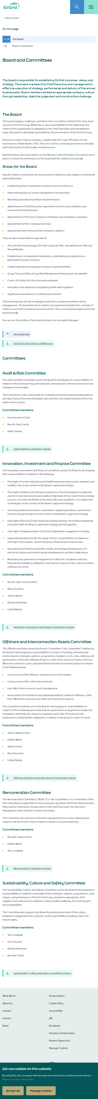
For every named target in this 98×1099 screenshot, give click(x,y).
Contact (6, 1010)
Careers (6, 1018)
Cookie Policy (56, 1003)
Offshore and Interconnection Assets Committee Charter (41, 778)
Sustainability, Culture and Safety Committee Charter (38, 973)
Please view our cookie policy (18, 1079)
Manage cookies (41, 1090)
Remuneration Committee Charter (28, 868)
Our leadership (18, 334)
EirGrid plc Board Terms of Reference (29, 343)
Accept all (13, 1090)
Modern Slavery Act (59, 1040)
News (5, 1025)
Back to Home (12, 18)
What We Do (9, 995)
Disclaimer (55, 1025)
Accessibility (56, 1010)
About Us (7, 1003)
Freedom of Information (62, 1033)
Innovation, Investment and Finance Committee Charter (40, 627)
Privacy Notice (57, 995)
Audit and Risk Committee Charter (28, 449)
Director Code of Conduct (61, 154)
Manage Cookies (58, 1048)
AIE (51, 1018)
